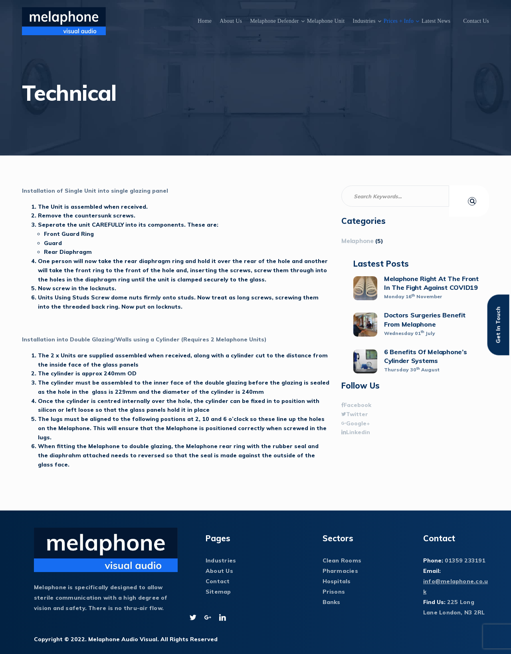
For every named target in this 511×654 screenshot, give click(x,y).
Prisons (334, 591)
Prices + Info (399, 21)
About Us (231, 21)
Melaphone (357, 241)
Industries (364, 21)
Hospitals (337, 581)
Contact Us (476, 21)
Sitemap (218, 591)
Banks (332, 602)
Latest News (436, 21)
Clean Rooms (342, 560)
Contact (218, 581)
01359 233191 (465, 560)
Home (205, 21)
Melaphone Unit (326, 21)
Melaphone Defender (274, 21)
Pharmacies (340, 570)
